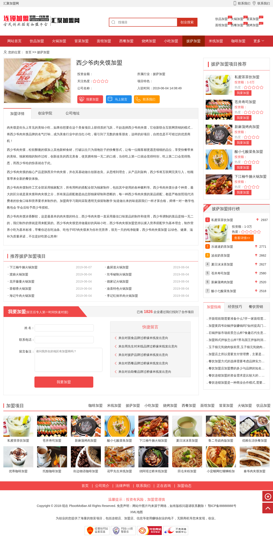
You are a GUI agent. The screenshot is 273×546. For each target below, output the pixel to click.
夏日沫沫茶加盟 (222, 264)
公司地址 (73, 113)
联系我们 (149, 99)
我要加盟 (92, 99)
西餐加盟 (237, 25)
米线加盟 (216, 41)
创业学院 (45, 113)
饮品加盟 (221, 19)
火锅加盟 (237, 19)
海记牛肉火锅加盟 (21, 295)
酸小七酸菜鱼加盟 (249, 151)
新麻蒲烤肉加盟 (247, 127)
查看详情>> (242, 238)
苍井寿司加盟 (245, 102)
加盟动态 (184, 486)
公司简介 (102, 486)
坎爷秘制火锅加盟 (118, 274)
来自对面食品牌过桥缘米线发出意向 (143, 338)
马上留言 (121, 99)
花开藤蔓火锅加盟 (21, 281)
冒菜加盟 (252, 19)
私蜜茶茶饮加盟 (247, 77)
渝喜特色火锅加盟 (118, 288)
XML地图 (136, 512)
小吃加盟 (171, 41)
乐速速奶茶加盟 (222, 246)
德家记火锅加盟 (117, 281)
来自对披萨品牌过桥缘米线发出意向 (143, 355)
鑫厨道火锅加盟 (117, 267)
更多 (257, 41)
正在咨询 (164, 486)
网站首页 (14, 41)
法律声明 (123, 486)
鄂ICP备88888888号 (222, 506)
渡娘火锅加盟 (18, 274)
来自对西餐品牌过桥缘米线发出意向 (143, 363)
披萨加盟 (193, 41)
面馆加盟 (221, 25)
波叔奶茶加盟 (220, 255)
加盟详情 (17, 114)
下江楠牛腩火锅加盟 (23, 267)
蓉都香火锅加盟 (19, 288)
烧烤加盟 (252, 25)
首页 (28, 52)
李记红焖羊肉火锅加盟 (121, 295)
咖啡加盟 (238, 41)
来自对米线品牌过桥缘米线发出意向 (147, 346)
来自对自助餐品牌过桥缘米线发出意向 (144, 371)
